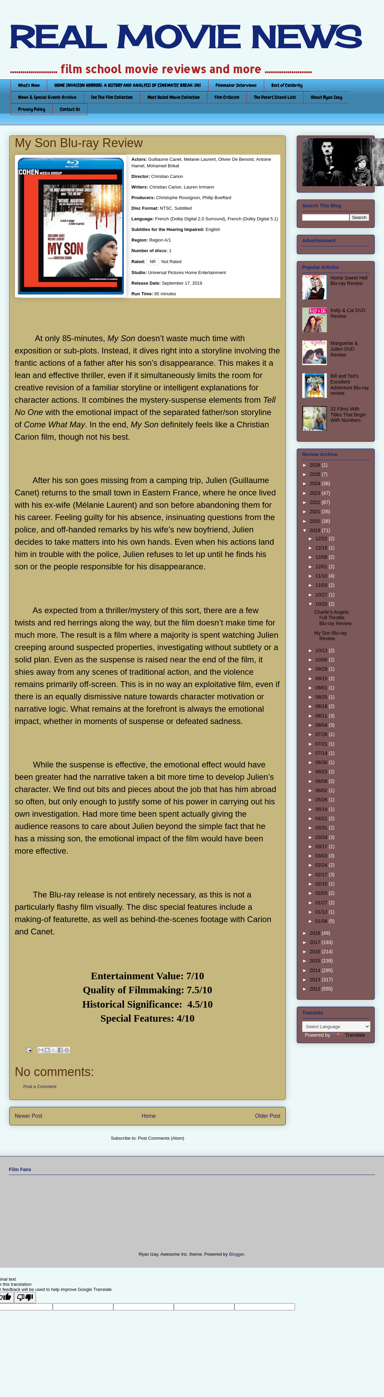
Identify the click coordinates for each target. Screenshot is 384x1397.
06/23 (322, 771)
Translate (348, 1035)
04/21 (322, 818)
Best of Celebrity (287, 85)
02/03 (322, 893)
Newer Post (28, 1116)
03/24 (322, 837)
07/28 (322, 734)
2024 (316, 483)
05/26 (322, 799)
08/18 (322, 706)
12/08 (322, 557)
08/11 (322, 716)
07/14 (322, 753)
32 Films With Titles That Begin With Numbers (348, 414)
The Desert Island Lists (275, 97)
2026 (316, 465)
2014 (316, 970)
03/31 (322, 827)
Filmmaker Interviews (236, 85)
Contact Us (70, 109)
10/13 (322, 650)
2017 (316, 942)
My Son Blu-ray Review (330, 636)
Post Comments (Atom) (161, 1138)
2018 (316, 933)
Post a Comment (39, 1086)
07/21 (322, 744)
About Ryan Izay (326, 97)
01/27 (322, 902)
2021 (316, 511)
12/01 (322, 566)
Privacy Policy (31, 109)
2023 (316, 493)
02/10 (322, 884)
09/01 (322, 687)
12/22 (322, 538)
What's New (29, 85)
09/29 (322, 669)
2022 (316, 502)
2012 (316, 989)
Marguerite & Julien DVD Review (344, 349)
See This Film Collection (112, 97)
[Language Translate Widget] (336, 1026)
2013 (316, 979)
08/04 (322, 725)
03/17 (322, 846)
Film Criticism (227, 97)
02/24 (322, 865)
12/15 (322, 548)
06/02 (322, 790)
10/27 (322, 594)
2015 (316, 960)
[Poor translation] (25, 1297)
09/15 (322, 678)
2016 (316, 951)
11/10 (322, 576)
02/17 (322, 874)
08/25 (322, 697)
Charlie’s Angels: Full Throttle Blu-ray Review (332, 617)
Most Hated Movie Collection (174, 97)
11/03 (322, 585)
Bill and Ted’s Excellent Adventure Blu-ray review (350, 384)
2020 (316, 521)
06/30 (322, 762)
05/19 (322, 809)
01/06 (322, 921)
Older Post (267, 1116)
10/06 (322, 659)
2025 (316, 474)
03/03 (322, 855)
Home (149, 1116)
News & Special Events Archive (47, 97)
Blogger (236, 1254)
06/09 (322, 781)
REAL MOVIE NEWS (185, 37)
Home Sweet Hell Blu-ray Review (349, 280)
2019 (316, 530)
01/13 (322, 912)
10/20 (322, 604)
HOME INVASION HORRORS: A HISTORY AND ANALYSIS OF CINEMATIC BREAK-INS (127, 85)
